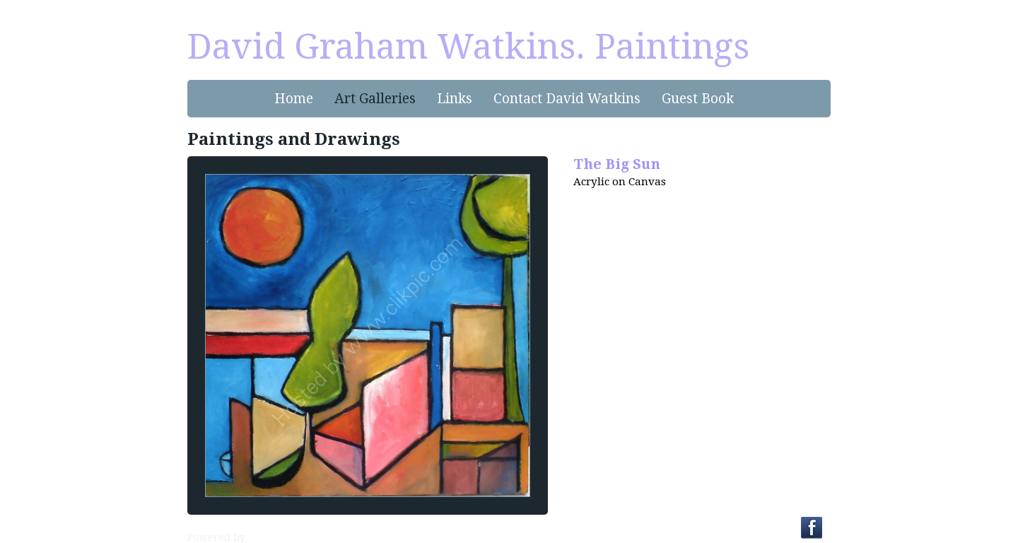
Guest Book (698, 98)
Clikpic (264, 537)
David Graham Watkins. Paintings (468, 46)
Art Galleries (375, 98)
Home (293, 98)
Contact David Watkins (566, 98)
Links (454, 98)
